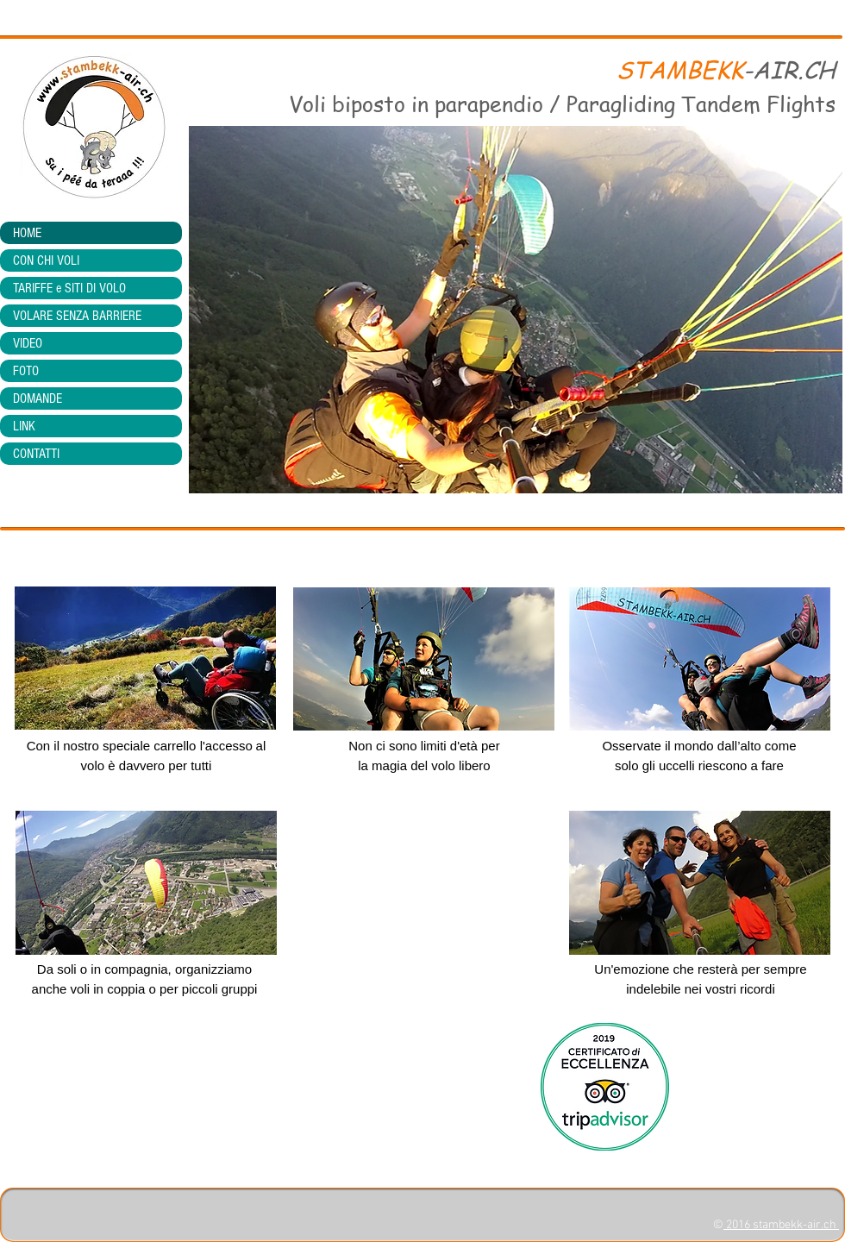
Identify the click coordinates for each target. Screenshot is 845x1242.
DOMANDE (37, 398)
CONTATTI (36, 453)
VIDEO (27, 343)
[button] (515, 309)
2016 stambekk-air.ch (781, 1225)
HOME (27, 233)
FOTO (26, 371)
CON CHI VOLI (46, 260)
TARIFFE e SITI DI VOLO (69, 288)
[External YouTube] (423, 897)
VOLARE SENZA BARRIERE (77, 315)
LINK (24, 426)
